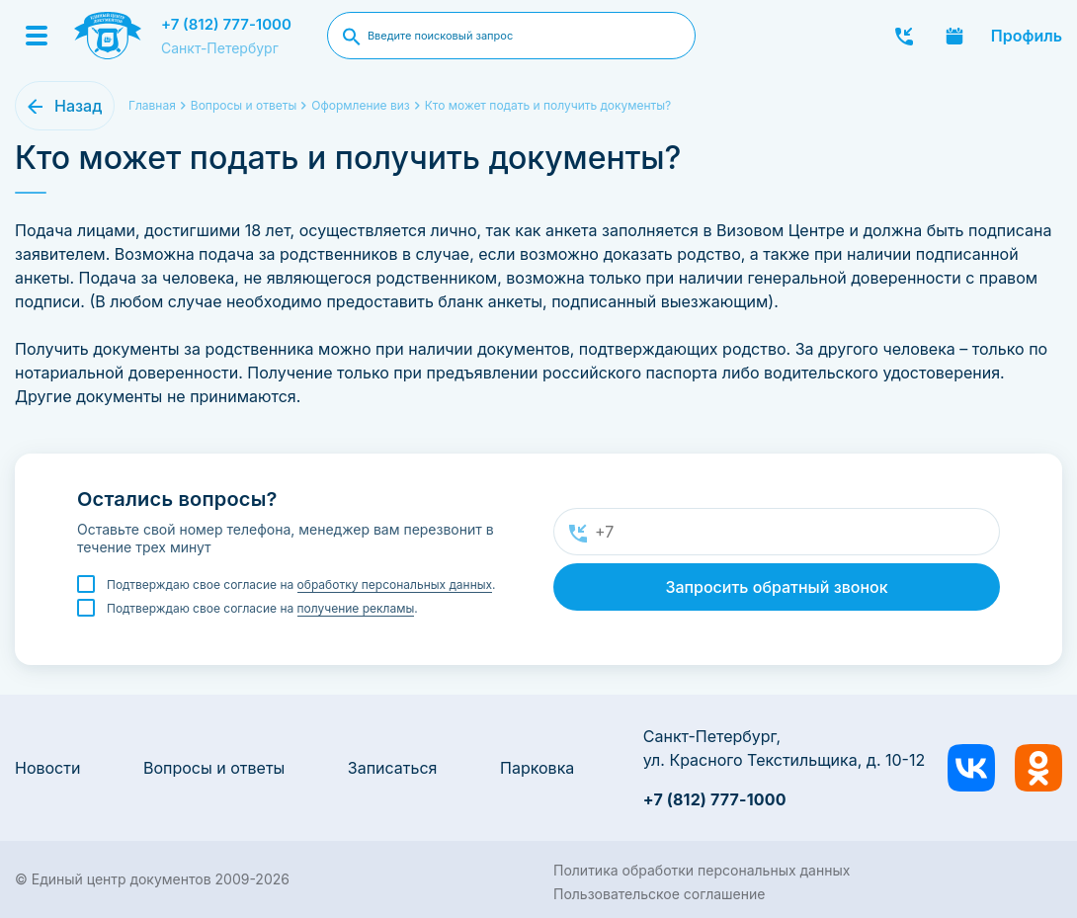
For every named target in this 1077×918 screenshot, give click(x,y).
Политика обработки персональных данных (701, 870)
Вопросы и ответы (214, 768)
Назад (78, 106)
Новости (47, 768)
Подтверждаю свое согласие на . (301, 585)
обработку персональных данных (395, 584)
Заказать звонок (904, 35)
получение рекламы (356, 608)
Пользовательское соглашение (659, 893)
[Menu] (36, 35)
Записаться (393, 768)
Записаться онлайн (954, 35)
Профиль (1026, 35)
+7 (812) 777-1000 (226, 24)
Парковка (537, 768)
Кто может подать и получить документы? (548, 105)
